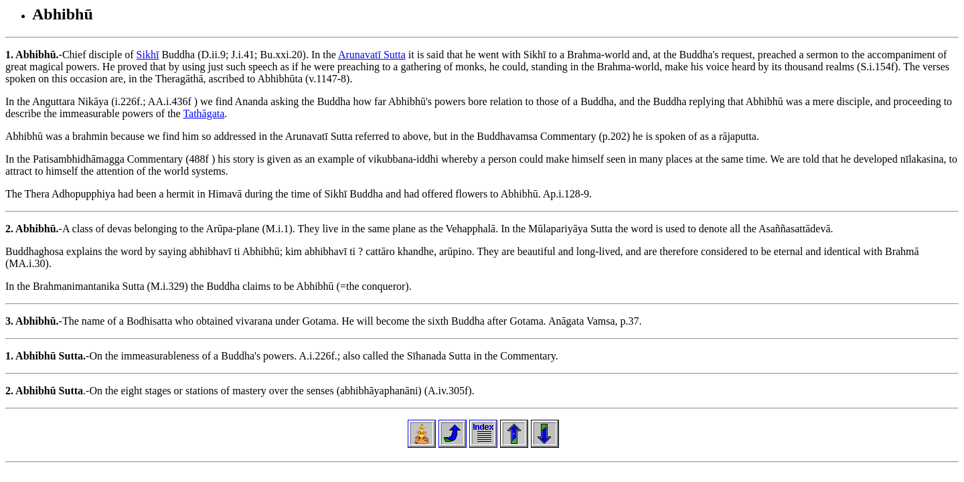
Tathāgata (203, 113)
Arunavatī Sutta (372, 54)
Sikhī (148, 54)
